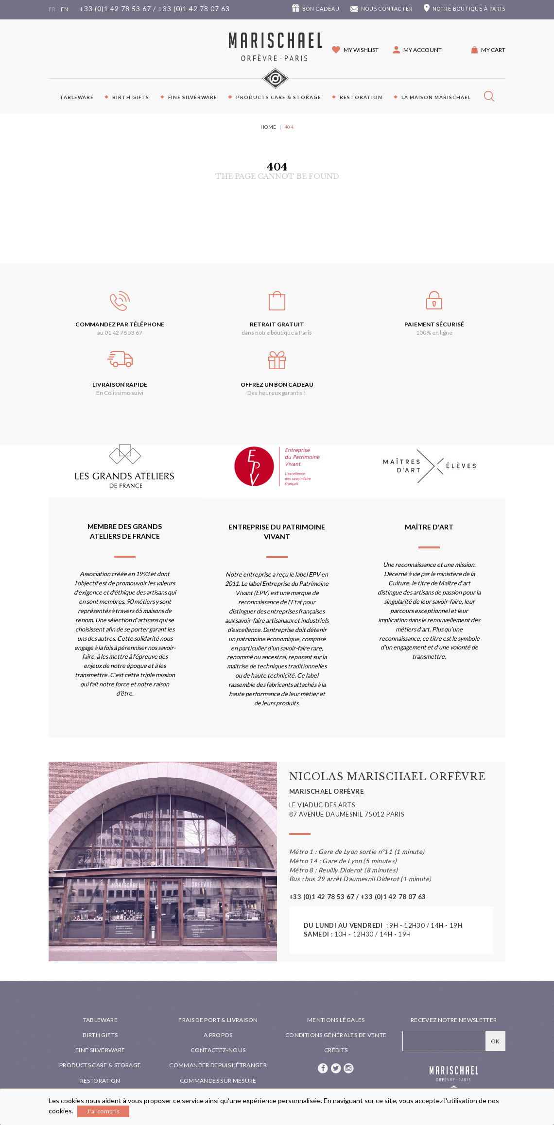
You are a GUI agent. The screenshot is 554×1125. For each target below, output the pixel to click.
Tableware (77, 97)
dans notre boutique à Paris (277, 332)
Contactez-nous (217, 1050)
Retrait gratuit (277, 324)
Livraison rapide (119, 384)
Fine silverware (192, 97)
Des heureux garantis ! (276, 392)
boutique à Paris (469, 9)
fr (52, 9)
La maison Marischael (436, 97)
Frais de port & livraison (218, 1019)
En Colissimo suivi (119, 392)
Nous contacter (387, 9)
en (65, 9)
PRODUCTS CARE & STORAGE (278, 97)
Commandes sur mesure (218, 1080)
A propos (218, 1035)
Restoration (361, 97)
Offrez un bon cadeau (277, 384)
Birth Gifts (130, 97)
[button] (417, 50)
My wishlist (361, 49)
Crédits (336, 1050)
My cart (493, 49)
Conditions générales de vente (335, 1035)
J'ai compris (103, 1111)
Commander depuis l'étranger (218, 1065)
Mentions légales (336, 1019)
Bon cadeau (321, 9)
